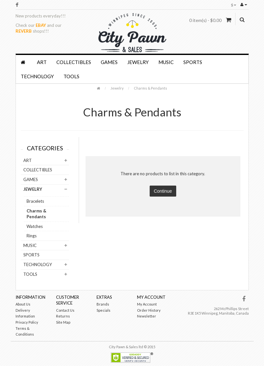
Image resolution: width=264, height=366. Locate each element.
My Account (147, 304)
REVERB (24, 31)
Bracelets (35, 201)
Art (42, 62)
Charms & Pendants (150, 88)
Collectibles (73, 62)
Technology (37, 76)
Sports (192, 62)
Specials (103, 310)
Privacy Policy (27, 322)
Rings (32, 235)
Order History (149, 310)
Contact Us (65, 310)
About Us (23, 304)
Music (166, 62)
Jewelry (138, 62)
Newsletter (146, 316)
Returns (63, 316)
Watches (35, 226)
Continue (163, 191)
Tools (71, 76)
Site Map (63, 322)
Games (109, 62)
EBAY (41, 25)
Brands (103, 304)
